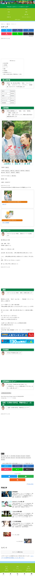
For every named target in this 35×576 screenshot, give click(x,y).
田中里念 (12, 170)
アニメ (17, 568)
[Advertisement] (17, 48)
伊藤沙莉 (27, 170)
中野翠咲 (22, 170)
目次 (11, 60)
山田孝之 (7, 170)
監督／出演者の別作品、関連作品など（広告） (13, 74)
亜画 (6, 568)
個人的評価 (6, 63)
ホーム (6, 566)
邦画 (2, 453)
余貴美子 (13, 172)
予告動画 (5, 70)
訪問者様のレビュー (8, 72)
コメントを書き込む (17, 552)
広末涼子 (8, 172)
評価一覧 (6, 570)
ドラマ (9, 175)
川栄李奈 (3, 172)
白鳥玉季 (17, 170)
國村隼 (17, 172)
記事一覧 (28, 568)
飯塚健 (7, 167)
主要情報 (5, 65)
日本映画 (14, 175)
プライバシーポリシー (17, 570)
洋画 (17, 566)
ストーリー (6, 66)
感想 (4, 68)
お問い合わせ (28, 570)
